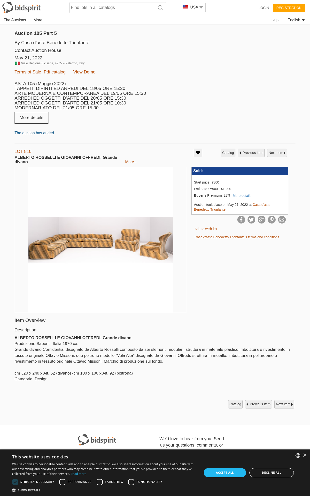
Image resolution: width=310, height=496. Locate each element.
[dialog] (155, 472)
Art (36, 20)
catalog (228, 153)
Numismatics (138, 20)
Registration (289, 8)
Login (263, 8)
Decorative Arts (106, 20)
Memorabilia (189, 20)
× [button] (304, 455)
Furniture (164, 20)
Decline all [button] (271, 473)
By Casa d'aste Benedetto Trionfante (52, 42)
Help (275, 20)
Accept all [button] (225, 473)
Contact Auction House (38, 50)
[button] (104, 490)
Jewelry (79, 20)
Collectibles (56, 20)
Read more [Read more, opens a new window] (78, 474)
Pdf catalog (55, 72)
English (296, 20)
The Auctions (15, 20)
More (211, 20)
